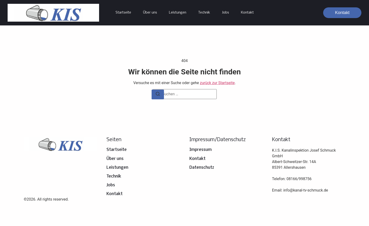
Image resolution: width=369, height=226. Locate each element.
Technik (204, 12)
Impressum (200, 150)
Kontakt (247, 12)
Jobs (225, 12)
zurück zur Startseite (217, 83)
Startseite (123, 12)
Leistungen (177, 12)
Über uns (150, 12)
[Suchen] (158, 94)
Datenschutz (201, 167)
